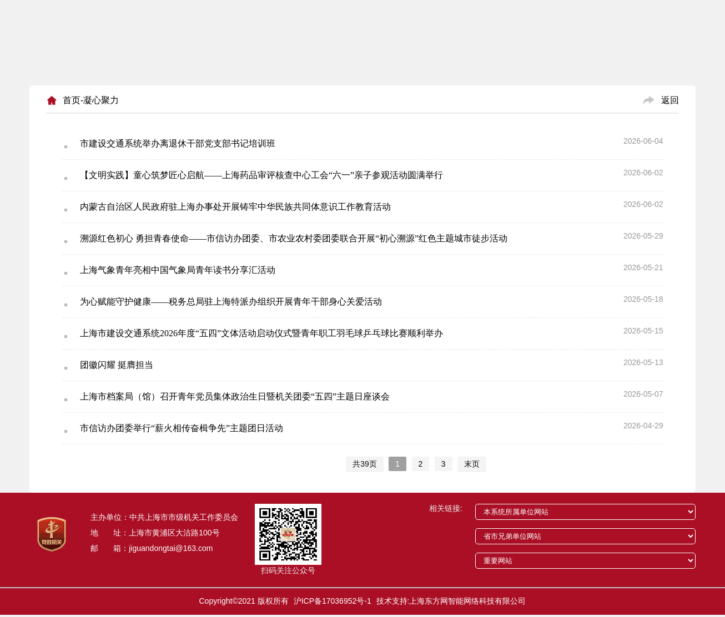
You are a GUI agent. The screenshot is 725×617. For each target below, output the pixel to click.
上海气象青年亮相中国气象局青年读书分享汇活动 (177, 270)
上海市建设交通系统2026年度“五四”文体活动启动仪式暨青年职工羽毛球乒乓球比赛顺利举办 (261, 333)
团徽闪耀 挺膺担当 (116, 365)
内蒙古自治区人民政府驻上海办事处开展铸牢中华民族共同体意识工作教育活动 (235, 206)
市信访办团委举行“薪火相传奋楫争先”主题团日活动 (181, 428)
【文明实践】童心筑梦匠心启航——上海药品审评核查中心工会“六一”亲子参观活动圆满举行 (261, 175)
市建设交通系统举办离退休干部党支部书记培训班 (177, 143)
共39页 (365, 463)
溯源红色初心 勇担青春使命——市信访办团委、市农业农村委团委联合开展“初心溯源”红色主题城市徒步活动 (293, 238)
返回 (670, 100)
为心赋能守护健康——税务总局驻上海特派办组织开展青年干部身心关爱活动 (231, 301)
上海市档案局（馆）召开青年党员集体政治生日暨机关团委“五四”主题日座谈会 (235, 396)
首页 (71, 100)
